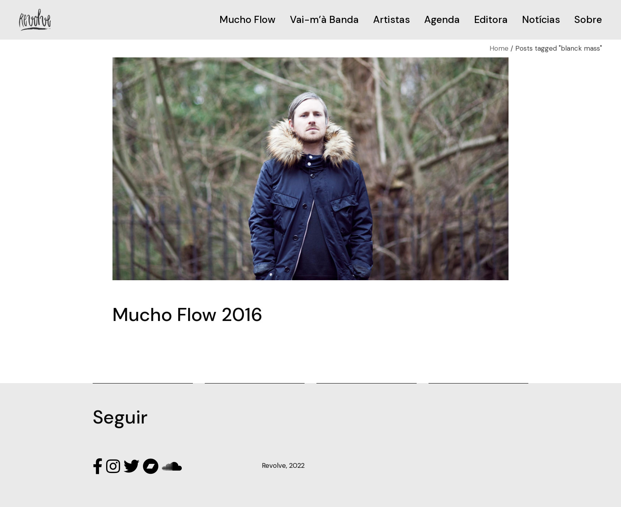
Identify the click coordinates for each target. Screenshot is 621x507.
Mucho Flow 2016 (187, 314)
